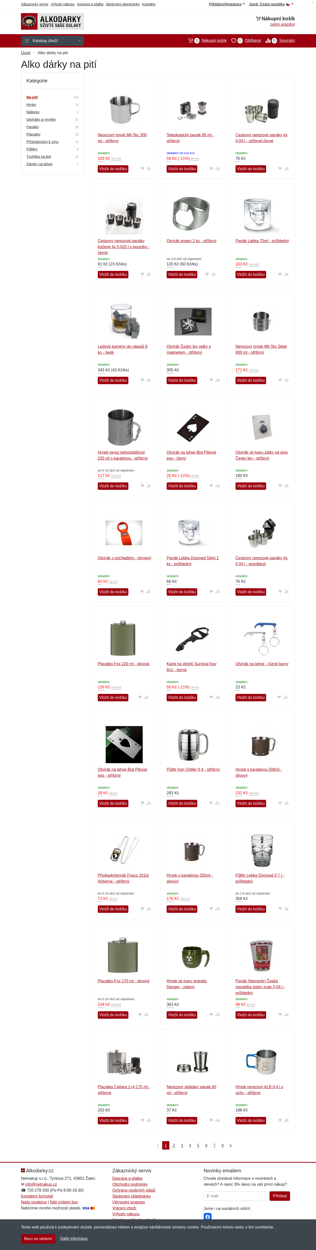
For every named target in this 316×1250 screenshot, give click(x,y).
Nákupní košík (205, 40)
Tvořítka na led (38, 156)
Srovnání (278, 40)
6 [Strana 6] (206, 1145)
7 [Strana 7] (214, 1145)
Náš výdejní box (64, 1202)
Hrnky (31, 104)
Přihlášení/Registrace (227, 4)
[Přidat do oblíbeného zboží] (142, 168)
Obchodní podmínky (130, 1184)
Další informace (74, 1238)
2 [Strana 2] (174, 1145)
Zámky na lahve (39, 164)
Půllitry (32, 149)
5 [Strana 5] (198, 1145)
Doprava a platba (90, 4)
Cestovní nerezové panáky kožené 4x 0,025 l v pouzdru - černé (124, 247)
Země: (271, 4)
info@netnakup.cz (41, 1184)
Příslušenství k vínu (42, 142)
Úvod (25, 53)
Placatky (33, 134)
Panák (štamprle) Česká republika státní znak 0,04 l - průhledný (260, 987)
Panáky (32, 127)
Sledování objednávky (123, 4)
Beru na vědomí (38, 1239)
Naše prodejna (34, 1202)
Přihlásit (280, 1196)
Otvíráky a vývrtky (41, 119)
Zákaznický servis (34, 4)
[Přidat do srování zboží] (149, 168)
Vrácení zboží (124, 1208)
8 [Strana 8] (222, 1145)
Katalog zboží (53, 40)
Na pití (32, 97)
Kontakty (149, 4)
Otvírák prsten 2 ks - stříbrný (192, 241)
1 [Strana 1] (166, 1145)
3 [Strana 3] (182, 1145)
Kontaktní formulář (37, 1196)
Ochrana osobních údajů (133, 1190)
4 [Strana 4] (190, 1145)
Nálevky (33, 112)
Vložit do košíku (113, 169)
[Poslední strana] (229, 1145)
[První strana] (156, 1145)
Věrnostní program (128, 1202)
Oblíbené (244, 40)
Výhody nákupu (63, 4)
